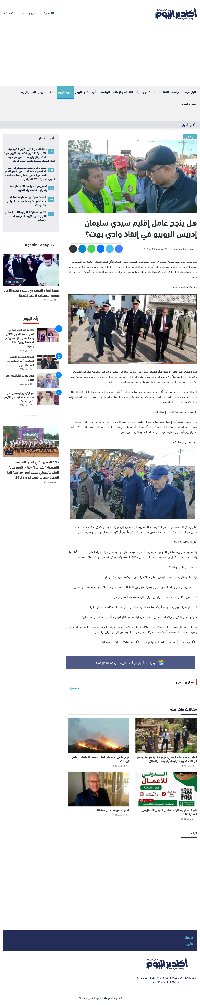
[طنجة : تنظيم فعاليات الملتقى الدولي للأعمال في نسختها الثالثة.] (166, 789)
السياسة (176, 92)
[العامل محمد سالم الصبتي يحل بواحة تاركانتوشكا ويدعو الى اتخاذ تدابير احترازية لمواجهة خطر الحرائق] (166, 735)
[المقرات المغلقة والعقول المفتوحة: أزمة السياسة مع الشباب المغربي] (48, 362)
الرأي (95, 92)
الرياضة (105, 92)
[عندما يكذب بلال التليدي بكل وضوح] (48, 380)
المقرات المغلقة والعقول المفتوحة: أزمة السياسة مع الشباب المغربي (20, 360)
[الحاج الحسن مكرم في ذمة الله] (98, 789)
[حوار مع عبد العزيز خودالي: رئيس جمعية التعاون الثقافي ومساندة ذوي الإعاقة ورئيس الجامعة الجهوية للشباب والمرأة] (48, 335)
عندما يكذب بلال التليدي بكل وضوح (19, 377)
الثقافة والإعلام (123, 92)
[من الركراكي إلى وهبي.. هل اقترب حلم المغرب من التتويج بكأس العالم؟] (48, 398)
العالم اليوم (28, 92)
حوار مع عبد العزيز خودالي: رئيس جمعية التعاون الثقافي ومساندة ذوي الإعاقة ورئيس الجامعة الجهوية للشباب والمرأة (19, 337)
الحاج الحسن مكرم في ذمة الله (112, 810)
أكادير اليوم (82, 92)
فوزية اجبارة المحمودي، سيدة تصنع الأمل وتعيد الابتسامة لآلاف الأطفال (31, 292)
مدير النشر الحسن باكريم (183, 248)
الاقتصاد (163, 92)
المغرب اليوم (46, 92)
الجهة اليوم (65, 92)
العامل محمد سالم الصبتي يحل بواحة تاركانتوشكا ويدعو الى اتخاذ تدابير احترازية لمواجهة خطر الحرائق (166, 759)
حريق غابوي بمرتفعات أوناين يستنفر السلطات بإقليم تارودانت (100, 759)
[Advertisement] (100, 56)
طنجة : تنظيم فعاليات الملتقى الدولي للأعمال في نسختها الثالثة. (169, 812)
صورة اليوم (188, 103)
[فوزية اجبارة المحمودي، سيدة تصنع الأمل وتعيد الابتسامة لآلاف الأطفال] (31, 270)
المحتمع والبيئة (145, 92)
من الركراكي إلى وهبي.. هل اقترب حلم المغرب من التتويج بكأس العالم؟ (19, 396)
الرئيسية (190, 92)
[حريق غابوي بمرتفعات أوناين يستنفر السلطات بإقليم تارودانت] (98, 735)
